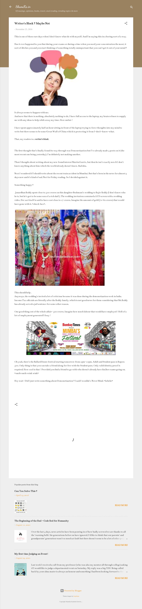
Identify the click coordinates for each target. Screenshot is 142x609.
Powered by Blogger (70, 591)
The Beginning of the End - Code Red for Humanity (41, 520)
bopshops (76, 596)
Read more (121, 505)
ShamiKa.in (23, 7)
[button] (126, 24)
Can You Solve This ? (25, 491)
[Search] (131, 7)
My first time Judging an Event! (31, 554)
